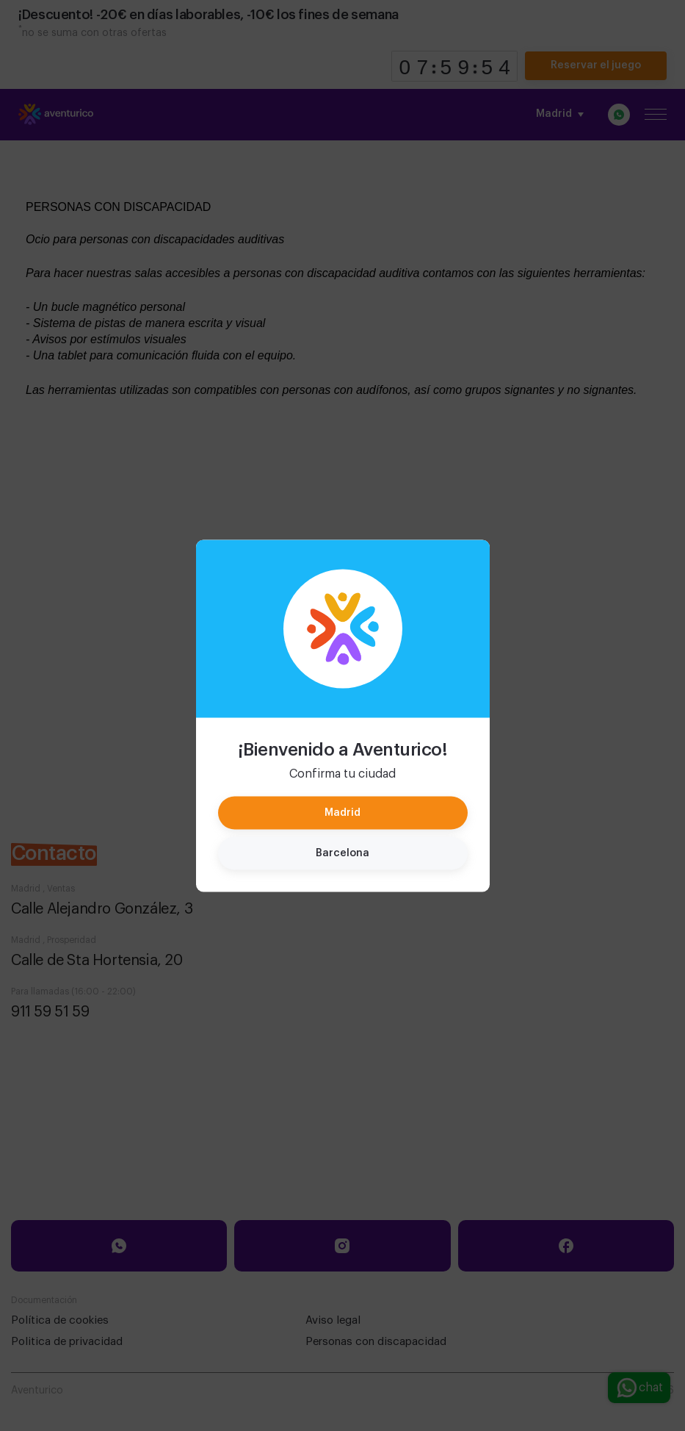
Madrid (342, 812)
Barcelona (342, 852)
